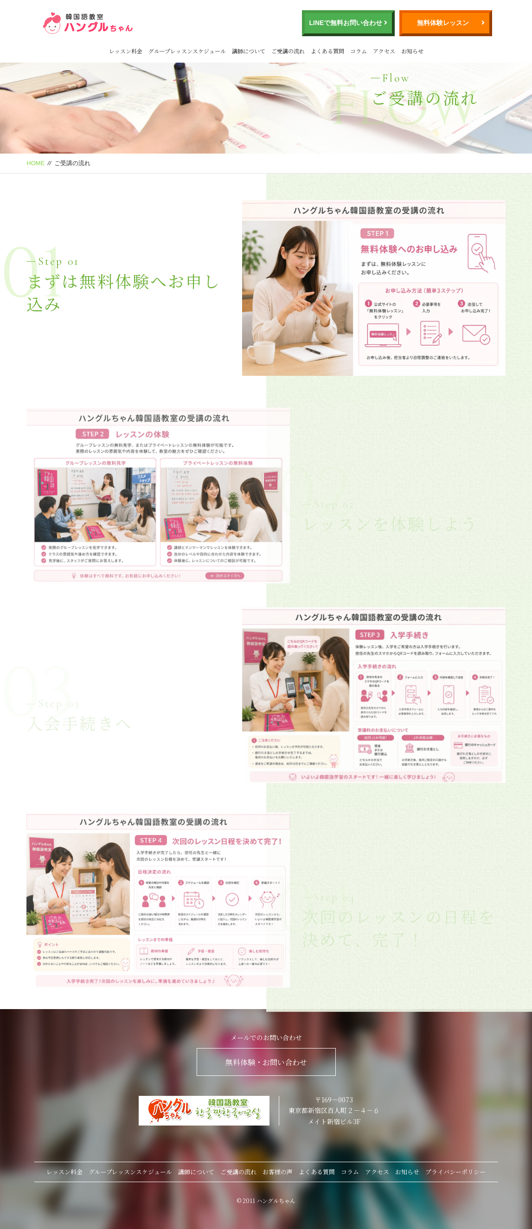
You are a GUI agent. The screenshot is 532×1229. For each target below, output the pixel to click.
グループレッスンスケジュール (187, 51)
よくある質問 (327, 51)
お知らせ (412, 51)
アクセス (384, 51)
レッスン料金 (125, 51)
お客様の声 (278, 1171)
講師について (248, 51)
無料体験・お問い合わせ (266, 1062)
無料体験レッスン (443, 22)
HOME (35, 163)
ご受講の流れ (288, 51)
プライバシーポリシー (455, 1171)
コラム (358, 51)
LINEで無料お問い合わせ (346, 22)
